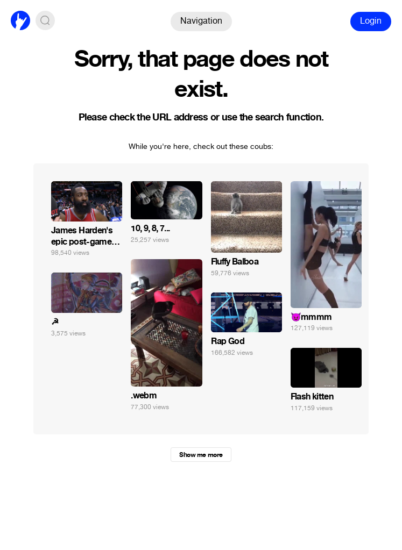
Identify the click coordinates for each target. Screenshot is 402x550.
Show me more (200, 455)
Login (371, 20)
